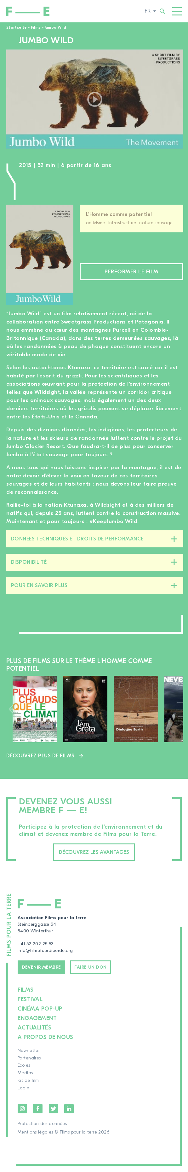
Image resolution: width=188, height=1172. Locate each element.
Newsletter (29, 1050)
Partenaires (29, 1058)
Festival (30, 999)
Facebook (38, 1108)
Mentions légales (35, 1132)
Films (36, 27)
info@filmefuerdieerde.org (45, 950)
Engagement (37, 1018)
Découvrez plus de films (40, 756)
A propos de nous (45, 1037)
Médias (25, 1073)
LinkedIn (69, 1108)
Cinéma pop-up (40, 1009)
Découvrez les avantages (94, 852)
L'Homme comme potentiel (119, 214)
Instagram (22, 1108)
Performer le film (131, 272)
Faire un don (90, 967)
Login (23, 1088)
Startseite (16, 27)
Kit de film (28, 1080)
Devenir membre (41, 967)
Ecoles (24, 1065)
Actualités (34, 1027)
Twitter (53, 1108)
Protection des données (42, 1123)
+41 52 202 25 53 (36, 944)
